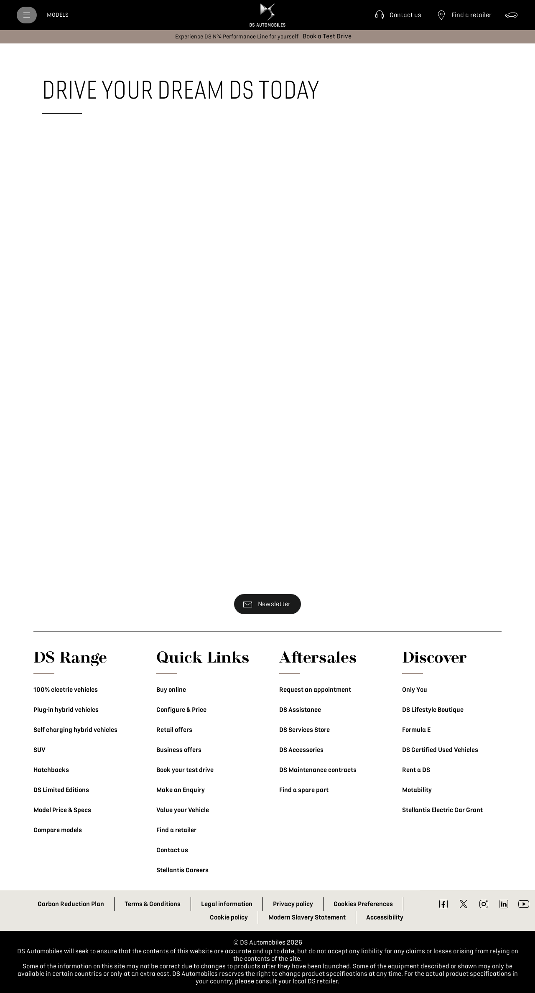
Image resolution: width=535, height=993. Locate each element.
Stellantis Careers (182, 870)
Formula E (416, 730)
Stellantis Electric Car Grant (442, 810)
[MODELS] (58, 15)
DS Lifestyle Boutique (433, 710)
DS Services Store (304, 730)
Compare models (57, 830)
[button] (397, 15)
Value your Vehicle (182, 810)
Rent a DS (416, 770)
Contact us (172, 850)
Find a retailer (176, 830)
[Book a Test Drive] (327, 36)
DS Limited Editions (61, 790)
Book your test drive (185, 770)
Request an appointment (315, 689)
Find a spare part (304, 790)
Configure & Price (181, 710)
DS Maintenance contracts (318, 770)
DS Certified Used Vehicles (440, 750)
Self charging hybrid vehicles (75, 730)
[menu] (27, 15)
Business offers (178, 750)
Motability (417, 790)
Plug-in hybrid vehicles (66, 710)
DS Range (70, 657)
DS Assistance (300, 710)
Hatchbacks (51, 770)
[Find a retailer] (463, 15)
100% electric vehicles (65, 689)
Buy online (171, 689)
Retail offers (174, 730)
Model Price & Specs (62, 810)
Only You (414, 689)
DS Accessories (301, 750)
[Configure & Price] (511, 15)
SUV (39, 750)
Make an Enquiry (180, 790)
